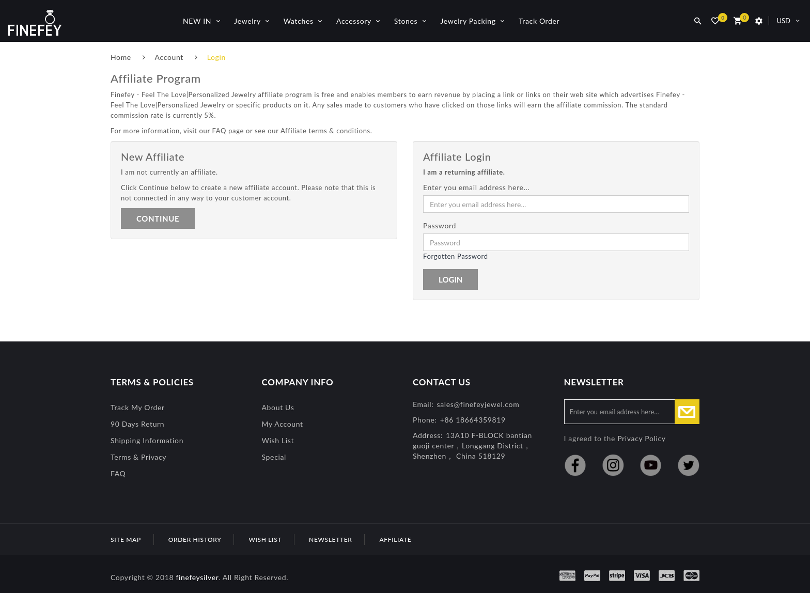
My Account (282, 423)
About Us (278, 407)
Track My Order (138, 407)
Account (169, 57)
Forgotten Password (455, 256)
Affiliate (395, 539)
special (274, 456)
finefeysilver (197, 577)
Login (216, 57)
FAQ (118, 473)
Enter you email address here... (476, 187)
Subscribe (687, 411)
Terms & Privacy (138, 456)
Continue (157, 218)
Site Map (126, 539)
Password (439, 225)
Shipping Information (147, 440)
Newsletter (330, 539)
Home (121, 57)
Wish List (278, 440)
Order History (195, 539)
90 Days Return (137, 423)
